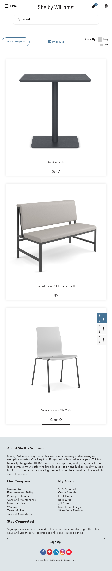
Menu (11, 6)
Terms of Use (15, 510)
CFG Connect (67, 489)
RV (56, 295)
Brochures (64, 499)
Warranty (13, 507)
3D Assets (64, 503)
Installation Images (70, 507)
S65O (56, 171)
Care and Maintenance (21, 499)
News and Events (18, 503)
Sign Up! (56, 542)
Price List (56, 41)
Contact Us (14, 489)
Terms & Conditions (19, 514)
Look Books (65, 496)
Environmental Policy (20, 492)
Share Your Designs (70, 510)
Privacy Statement (18, 496)
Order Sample (67, 492)
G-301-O (56, 420)
